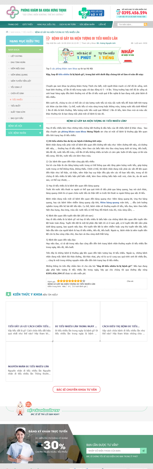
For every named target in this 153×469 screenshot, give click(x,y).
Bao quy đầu (17, 118)
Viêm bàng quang (19, 74)
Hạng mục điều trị (46, 24)
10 (83, 281)
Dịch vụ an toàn (68, 24)
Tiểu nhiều (27, 32)
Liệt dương (16, 56)
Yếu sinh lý (16, 87)
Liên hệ (102, 24)
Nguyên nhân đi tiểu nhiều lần (28, 366)
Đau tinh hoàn (18, 62)
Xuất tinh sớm (18, 112)
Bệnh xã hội (15, 125)
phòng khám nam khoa (73, 131)
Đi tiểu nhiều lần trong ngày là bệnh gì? (76, 326)
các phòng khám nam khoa (65, 68)
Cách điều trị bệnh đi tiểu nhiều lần (119, 326)
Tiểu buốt (16, 105)
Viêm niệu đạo (18, 68)
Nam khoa (15, 32)
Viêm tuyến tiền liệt (21, 81)
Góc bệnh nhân (87, 24)
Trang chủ (13, 24)
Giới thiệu (27, 24)
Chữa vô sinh (17, 93)
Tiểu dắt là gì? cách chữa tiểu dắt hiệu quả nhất (28, 326)
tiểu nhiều (63, 74)
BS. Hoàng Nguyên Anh (106, 43)
